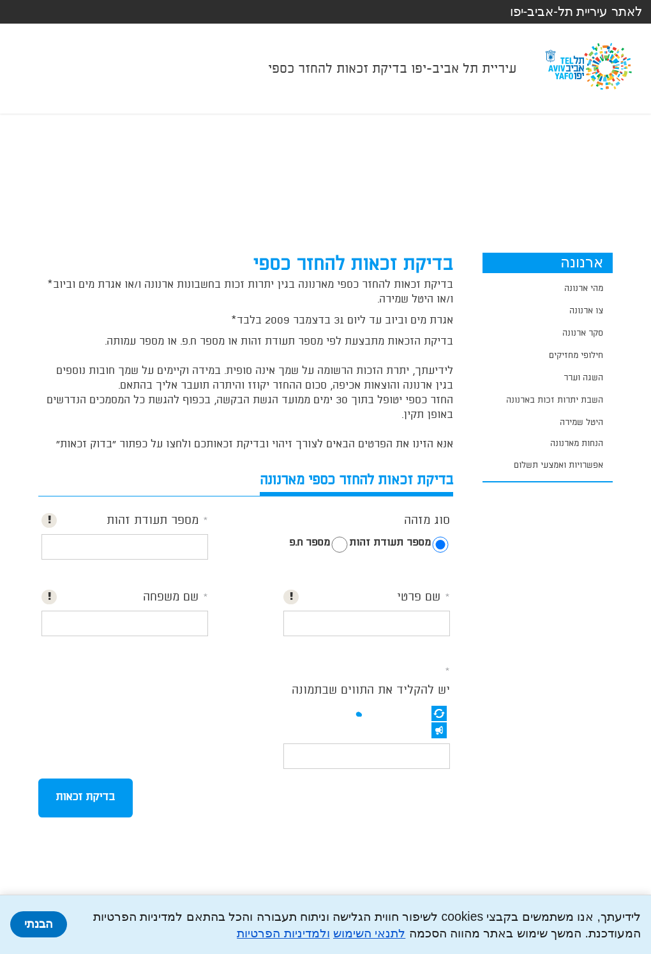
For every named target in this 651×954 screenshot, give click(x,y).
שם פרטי (418, 597)
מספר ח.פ (309, 543)
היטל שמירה (581, 422)
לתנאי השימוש (369, 933)
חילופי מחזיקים (576, 355)
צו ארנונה (586, 311)
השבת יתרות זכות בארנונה (554, 400)
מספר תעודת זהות (390, 543)
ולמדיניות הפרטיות (283, 933)
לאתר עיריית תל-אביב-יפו (576, 11)
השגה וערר (583, 378)
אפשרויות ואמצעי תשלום (558, 465)
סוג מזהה (427, 521)
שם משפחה (170, 597)
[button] (439, 714)
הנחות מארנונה (576, 443)
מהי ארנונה (583, 288)
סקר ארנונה (582, 333)
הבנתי (38, 924)
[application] (548, 444)
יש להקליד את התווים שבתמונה (371, 690)
